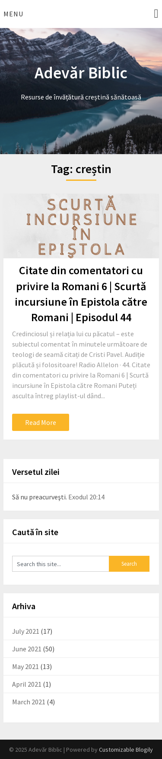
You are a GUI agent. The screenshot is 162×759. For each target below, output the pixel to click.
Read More (40, 422)
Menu (13, 13)
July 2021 (25, 631)
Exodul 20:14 (86, 497)
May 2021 (25, 666)
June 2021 (26, 648)
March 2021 (28, 701)
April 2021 (26, 684)
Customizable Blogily (126, 749)
